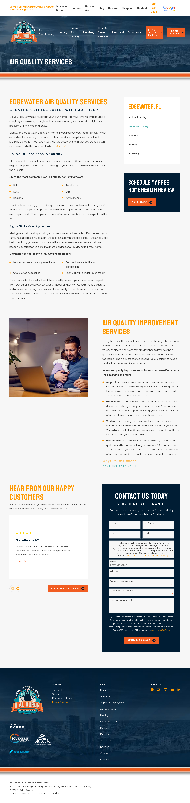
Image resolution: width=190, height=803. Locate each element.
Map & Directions (61, 702)
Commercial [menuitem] (134, 32)
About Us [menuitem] (31, 32)
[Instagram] (165, 689)
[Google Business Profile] (158, 689)
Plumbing (105, 728)
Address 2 (116, 571)
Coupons (127, 8)
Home (103, 690)
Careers (76, 8)
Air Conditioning (108, 709)
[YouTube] (172, 689)
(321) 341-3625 (61, 146)
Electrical (105, 734)
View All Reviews (69, 588)
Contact (142, 8)
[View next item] (19, 588)
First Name (116, 523)
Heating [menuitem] (62, 32)
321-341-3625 (154, 8)
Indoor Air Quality (109, 721)
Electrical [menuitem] (118, 32)
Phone (114, 533)
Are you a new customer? (123, 581)
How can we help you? (122, 600)
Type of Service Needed (123, 590)
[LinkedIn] (178, 689)
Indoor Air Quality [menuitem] (75, 32)
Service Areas (107, 740)
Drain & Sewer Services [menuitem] (103, 32)
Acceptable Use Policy (139, 555)
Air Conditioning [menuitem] (46, 32)
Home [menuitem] (20, 32)
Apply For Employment (112, 702)
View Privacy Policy (160, 555)
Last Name (150, 523)
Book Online (176, 32)
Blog (101, 8)
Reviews (113, 8)
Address (115, 561)
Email (147, 533)
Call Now (142, 202)
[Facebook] (152, 689)
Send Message (143, 640)
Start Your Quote (155, 32)
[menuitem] (152, 117)
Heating (104, 715)
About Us (105, 696)
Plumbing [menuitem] (88, 32)
